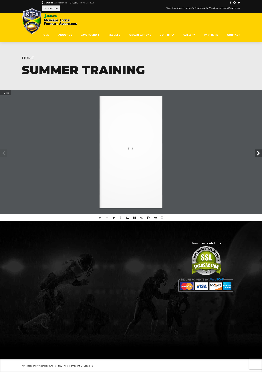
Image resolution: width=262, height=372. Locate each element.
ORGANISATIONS (140, 34)
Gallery (189, 34)
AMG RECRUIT (90, 34)
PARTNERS (211, 34)
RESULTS (114, 34)
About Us (65, 34)
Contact (233, 34)
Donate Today (51, 8)
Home (45, 34)
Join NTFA (167, 34)
